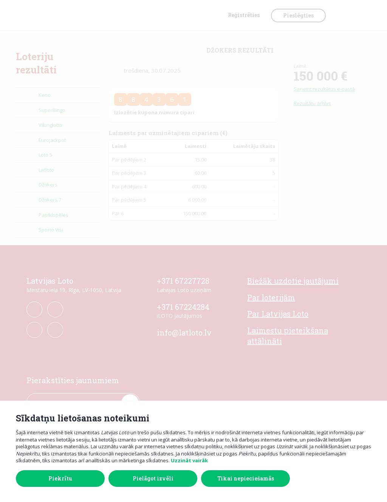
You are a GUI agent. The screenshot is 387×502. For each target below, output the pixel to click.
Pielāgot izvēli (153, 478)
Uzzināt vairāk (189, 460)
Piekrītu (60, 478)
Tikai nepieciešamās (245, 478)
